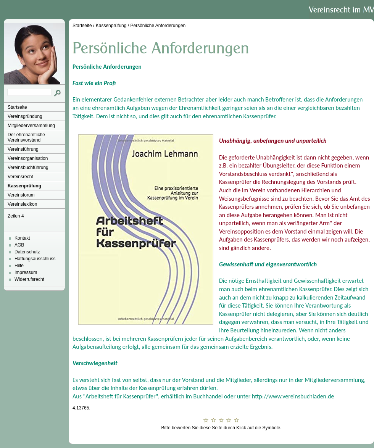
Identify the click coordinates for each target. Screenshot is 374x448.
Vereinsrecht (20, 176)
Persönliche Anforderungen (157, 25)
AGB (19, 245)
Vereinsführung (23, 149)
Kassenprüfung (24, 186)
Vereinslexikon (22, 204)
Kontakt (22, 238)
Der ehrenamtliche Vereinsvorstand (26, 137)
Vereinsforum (21, 195)
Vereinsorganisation (28, 158)
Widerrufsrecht (29, 279)
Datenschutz (27, 252)
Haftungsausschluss (35, 258)
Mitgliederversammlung (31, 125)
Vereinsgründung (25, 116)
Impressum (26, 272)
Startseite (17, 107)
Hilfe (19, 265)
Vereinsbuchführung (28, 167)
